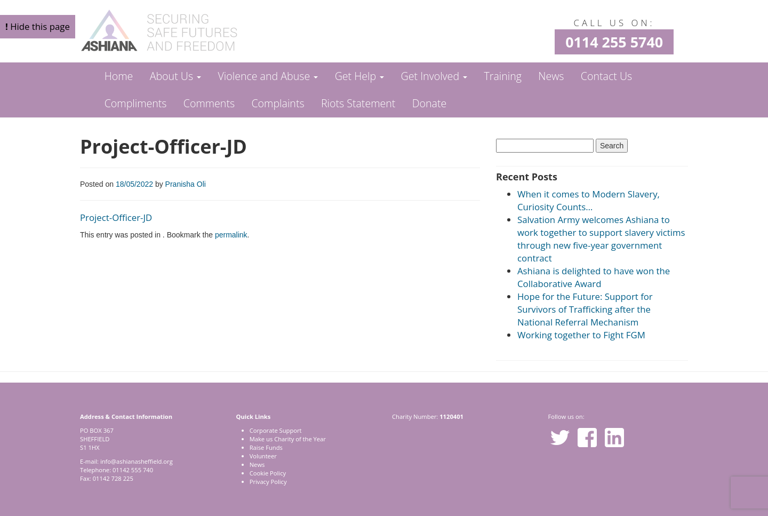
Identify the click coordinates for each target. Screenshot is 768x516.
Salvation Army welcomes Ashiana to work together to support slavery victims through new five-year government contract (601, 238)
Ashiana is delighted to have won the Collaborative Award (593, 277)
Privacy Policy (268, 482)
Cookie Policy (268, 473)
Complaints (277, 103)
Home (119, 76)
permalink (231, 235)
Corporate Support (276, 430)
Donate (429, 103)
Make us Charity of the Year (288, 439)
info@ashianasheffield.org (136, 461)
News (551, 76)
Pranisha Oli (185, 184)
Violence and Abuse (268, 76)
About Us (175, 76)
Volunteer (263, 456)
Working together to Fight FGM (581, 335)
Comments (209, 103)
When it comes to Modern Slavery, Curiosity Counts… (588, 200)
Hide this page (37, 26)
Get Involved (434, 76)
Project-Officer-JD (116, 217)
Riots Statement (358, 103)
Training (502, 76)
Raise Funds (266, 447)
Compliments (136, 103)
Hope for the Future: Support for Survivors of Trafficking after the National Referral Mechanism (585, 309)
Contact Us (606, 76)
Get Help (360, 76)
